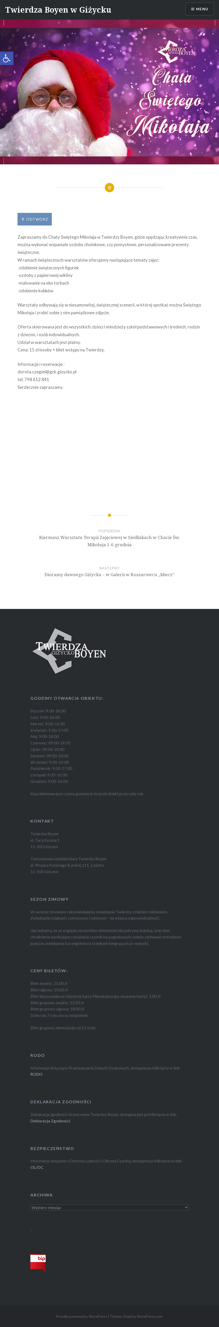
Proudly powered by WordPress (81, 1316)
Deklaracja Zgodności (50, 1121)
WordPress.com (150, 1316)
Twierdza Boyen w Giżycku (58, 9)
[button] (6, 58)
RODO (36, 1074)
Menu (202, 9)
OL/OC (37, 1167)
